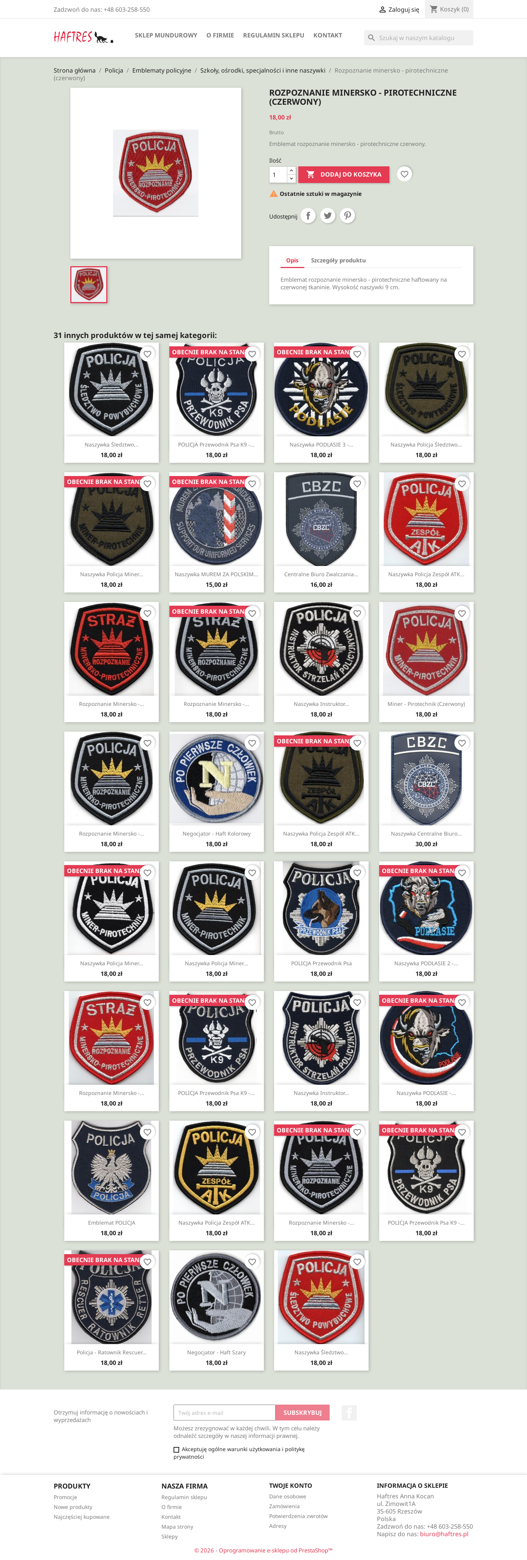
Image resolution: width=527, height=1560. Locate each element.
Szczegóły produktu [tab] (338, 260)
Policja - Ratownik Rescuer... (112, 1352)
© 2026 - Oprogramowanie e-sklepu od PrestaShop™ (263, 1550)
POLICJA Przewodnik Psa (321, 963)
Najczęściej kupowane (82, 1516)
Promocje (65, 1497)
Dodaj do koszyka (343, 175)
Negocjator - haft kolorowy (217, 833)
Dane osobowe (287, 1496)
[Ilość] (278, 174)
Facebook (349, 1412)
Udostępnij (308, 215)
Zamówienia (284, 1506)
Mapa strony (177, 1526)
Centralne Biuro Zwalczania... (321, 574)
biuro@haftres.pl (444, 1534)
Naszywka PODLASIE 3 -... (321, 444)
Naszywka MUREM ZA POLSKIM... (216, 574)
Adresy (278, 1525)
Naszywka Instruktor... (321, 703)
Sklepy (169, 1536)
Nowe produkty (73, 1506)
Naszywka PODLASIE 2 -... (426, 963)
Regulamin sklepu (273, 35)
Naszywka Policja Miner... (111, 574)
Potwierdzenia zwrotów (298, 1516)
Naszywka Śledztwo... (111, 444)
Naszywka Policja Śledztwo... (426, 444)
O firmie (220, 35)
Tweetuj (327, 215)
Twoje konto (290, 1485)
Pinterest (347, 215)
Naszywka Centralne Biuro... (426, 833)
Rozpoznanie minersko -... (111, 703)
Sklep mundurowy (166, 35)
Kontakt (327, 35)
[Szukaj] (418, 37)
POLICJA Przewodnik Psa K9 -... (216, 444)
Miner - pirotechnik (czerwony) (426, 703)
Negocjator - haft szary (216, 1352)
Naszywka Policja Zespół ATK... (426, 574)
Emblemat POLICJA (111, 1222)
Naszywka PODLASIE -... (426, 1092)
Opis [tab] (292, 260)
